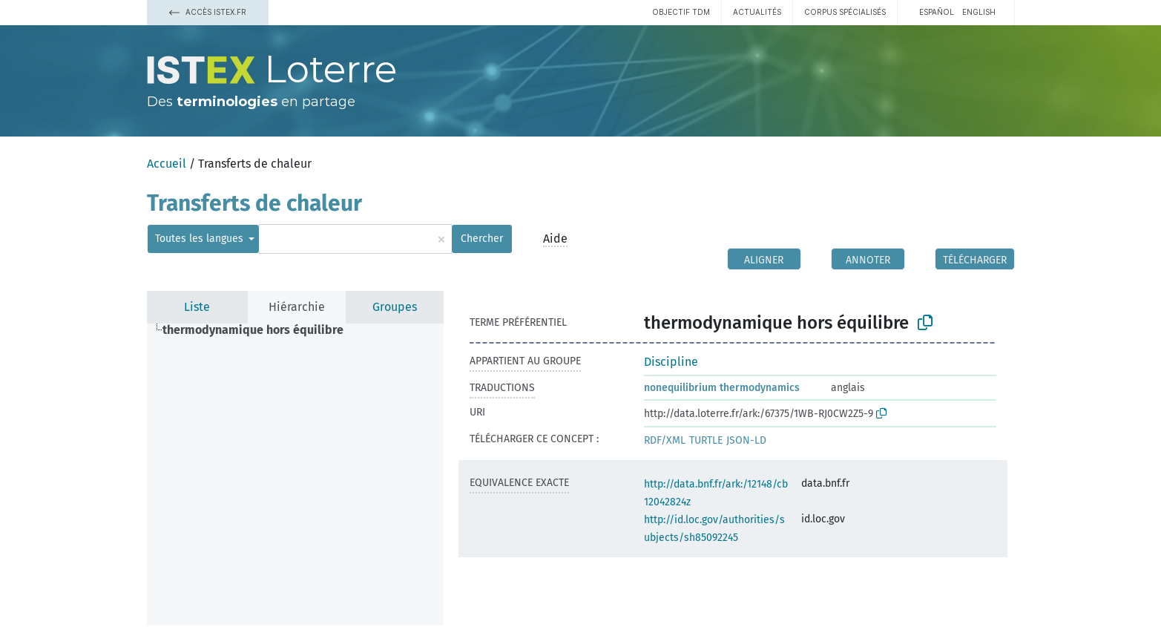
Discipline (671, 362)
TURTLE (706, 440)
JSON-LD (746, 440)
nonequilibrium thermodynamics (722, 387)
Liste (197, 307)
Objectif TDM (681, 11)
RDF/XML (664, 440)
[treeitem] (259, 330)
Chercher (482, 238)
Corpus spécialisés (845, 11)
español (936, 11)
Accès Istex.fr (207, 11)
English (979, 11)
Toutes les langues (200, 238)
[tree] (295, 475)
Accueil (166, 164)
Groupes (394, 307)
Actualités (757, 11)
